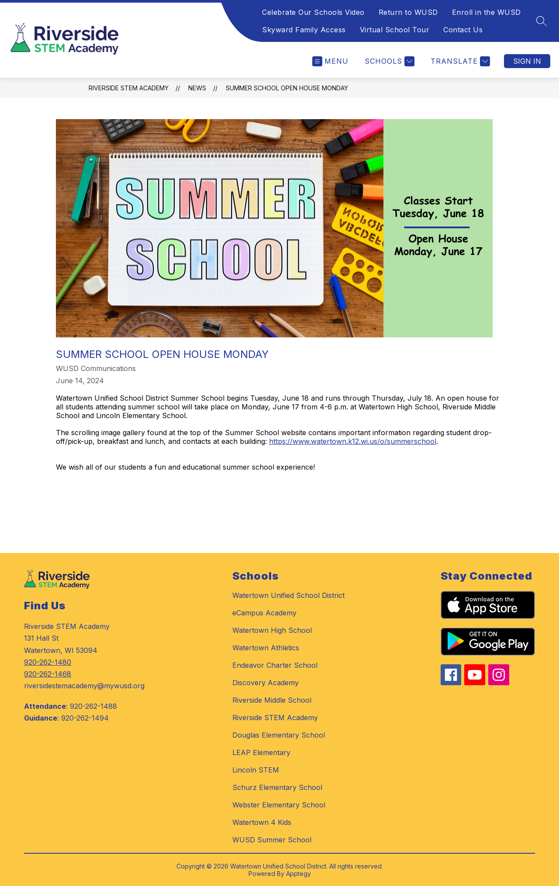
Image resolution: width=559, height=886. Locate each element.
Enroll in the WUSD (486, 12)
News (197, 88)
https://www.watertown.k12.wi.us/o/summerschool (352, 441)
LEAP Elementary (261, 752)
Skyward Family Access (304, 29)
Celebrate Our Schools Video (313, 12)
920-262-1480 (47, 662)
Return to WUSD (408, 12)
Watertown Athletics (265, 647)
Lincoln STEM (255, 770)
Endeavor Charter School (274, 665)
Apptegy (298, 873)
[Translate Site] (459, 61)
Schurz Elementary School (277, 787)
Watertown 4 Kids (261, 822)
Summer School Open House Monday (287, 88)
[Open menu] (330, 61)
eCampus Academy (264, 612)
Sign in (527, 61)
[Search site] (541, 21)
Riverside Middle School (271, 700)
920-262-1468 (47, 674)
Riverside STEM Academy (129, 88)
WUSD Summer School (271, 839)
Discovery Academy (265, 682)
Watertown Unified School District (288, 595)
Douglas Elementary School (278, 735)
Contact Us (463, 29)
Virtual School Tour (395, 29)
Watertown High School (272, 630)
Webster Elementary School (278, 804)
